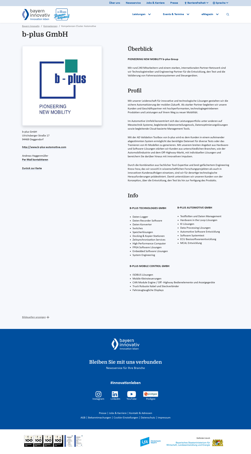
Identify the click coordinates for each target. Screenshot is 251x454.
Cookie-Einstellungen (126, 417)
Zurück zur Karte (32, 168)
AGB (83, 417)
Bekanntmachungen (100, 417)
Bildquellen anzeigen (34, 317)
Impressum (164, 417)
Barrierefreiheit (195, 2)
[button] (157, 14)
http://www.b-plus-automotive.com (44, 147)
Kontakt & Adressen (140, 413)
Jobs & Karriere (155, 2)
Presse (174, 2)
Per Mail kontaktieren (35, 159)
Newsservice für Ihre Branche (125, 368)
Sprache (219, 2)
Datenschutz (148, 417)
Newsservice (133, 2)
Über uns (114, 2)
